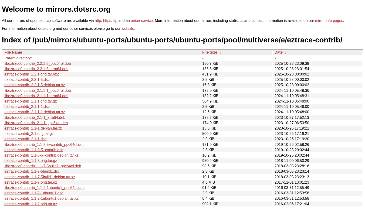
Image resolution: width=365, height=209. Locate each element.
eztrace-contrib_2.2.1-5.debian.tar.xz (34, 85)
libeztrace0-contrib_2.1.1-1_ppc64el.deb (37, 91)
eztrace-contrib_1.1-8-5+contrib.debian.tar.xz (41, 155)
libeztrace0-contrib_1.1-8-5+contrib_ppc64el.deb (44, 145)
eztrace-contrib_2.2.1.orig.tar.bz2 (31, 74)
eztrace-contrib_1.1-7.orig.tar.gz (30, 182)
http (98, 21)
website (128, 29)
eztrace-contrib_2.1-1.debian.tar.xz (33, 128)
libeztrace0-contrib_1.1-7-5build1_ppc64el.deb (42, 166)
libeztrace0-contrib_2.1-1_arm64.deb (34, 118)
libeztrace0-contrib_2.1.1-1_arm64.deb (36, 96)
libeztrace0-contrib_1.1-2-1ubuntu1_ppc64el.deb (44, 188)
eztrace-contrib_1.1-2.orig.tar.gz (30, 204)
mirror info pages (329, 21)
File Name (13, 52)
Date (278, 52)
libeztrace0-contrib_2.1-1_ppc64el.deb (36, 123)
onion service (142, 21)
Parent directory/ (18, 58)
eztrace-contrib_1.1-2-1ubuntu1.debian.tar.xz (41, 198)
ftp (115, 21)
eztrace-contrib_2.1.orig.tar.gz (29, 134)
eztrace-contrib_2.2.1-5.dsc (27, 80)
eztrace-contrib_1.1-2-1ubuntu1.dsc (33, 193)
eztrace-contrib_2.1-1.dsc (25, 139)
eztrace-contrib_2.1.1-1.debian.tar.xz (34, 112)
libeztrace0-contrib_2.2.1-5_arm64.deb (36, 69)
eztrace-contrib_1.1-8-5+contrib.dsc (33, 150)
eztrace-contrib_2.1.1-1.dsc (27, 107)
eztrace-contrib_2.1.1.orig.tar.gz (30, 101)
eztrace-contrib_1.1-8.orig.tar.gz (30, 161)
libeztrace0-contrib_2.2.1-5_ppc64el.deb (37, 63)
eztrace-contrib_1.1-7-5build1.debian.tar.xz (39, 177)
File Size (209, 52)
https (107, 21)
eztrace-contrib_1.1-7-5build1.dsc (32, 171)
